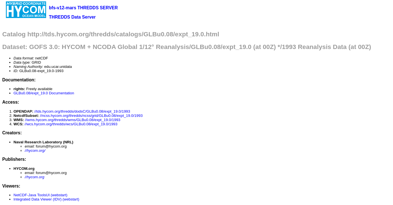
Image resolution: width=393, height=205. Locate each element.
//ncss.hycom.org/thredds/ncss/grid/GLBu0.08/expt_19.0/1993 (91, 115)
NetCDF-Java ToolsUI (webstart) (40, 195)
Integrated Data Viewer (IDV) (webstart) (46, 199)
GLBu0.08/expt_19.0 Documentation (43, 93)
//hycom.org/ (35, 150)
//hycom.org (34, 177)
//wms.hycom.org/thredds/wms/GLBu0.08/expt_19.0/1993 (72, 120)
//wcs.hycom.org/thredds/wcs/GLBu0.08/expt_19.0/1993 (70, 124)
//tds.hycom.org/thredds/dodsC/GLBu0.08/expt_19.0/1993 (82, 111)
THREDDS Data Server (72, 17)
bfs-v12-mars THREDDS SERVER (83, 7)
